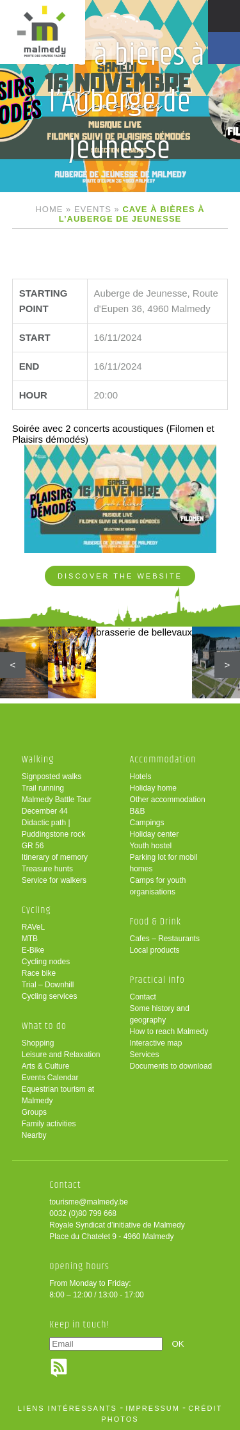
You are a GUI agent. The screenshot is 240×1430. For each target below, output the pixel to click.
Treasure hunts (47, 868)
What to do (44, 1026)
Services (144, 1054)
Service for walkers (54, 880)
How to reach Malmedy (169, 1031)
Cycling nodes (46, 961)
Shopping (38, 1043)
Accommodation (163, 760)
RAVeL (33, 927)
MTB (30, 938)
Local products (155, 950)
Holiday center (154, 834)
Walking (38, 760)
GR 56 (33, 845)
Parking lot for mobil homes (164, 863)
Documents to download (171, 1066)
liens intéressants (67, 1408)
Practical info (157, 980)
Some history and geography (159, 1014)
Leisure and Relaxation (61, 1054)
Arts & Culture (46, 1066)
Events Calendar (50, 1077)
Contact (143, 996)
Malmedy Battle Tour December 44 (57, 805)
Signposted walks (51, 776)
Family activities (49, 1123)
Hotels (141, 776)
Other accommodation (167, 799)
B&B (137, 811)
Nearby (34, 1135)
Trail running (43, 788)
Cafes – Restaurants (165, 938)
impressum (152, 1408)
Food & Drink (156, 922)
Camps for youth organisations (158, 886)
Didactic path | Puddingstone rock (53, 828)
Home (49, 209)
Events (92, 209)
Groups (34, 1112)
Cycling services (49, 996)
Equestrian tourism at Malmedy (58, 1095)
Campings (147, 822)
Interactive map (156, 1043)
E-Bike (33, 950)
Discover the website (120, 576)
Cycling (36, 910)
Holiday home (153, 788)
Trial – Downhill (48, 984)
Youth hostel (151, 845)
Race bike (39, 973)
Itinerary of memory (55, 857)
